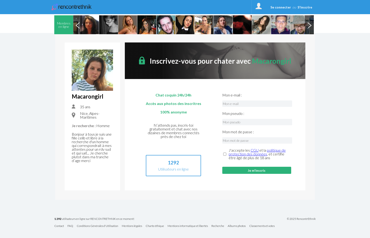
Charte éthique (155, 226)
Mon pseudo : (233, 113)
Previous (77, 24)
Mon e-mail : (232, 95)
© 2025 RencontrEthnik (301, 218)
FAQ (70, 226)
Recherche (217, 226)
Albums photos (237, 226)
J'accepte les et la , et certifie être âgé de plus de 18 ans (257, 154)
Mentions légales (132, 226)
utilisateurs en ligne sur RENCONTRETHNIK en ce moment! (94, 219)
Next (309, 24)
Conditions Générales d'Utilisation (97, 226)
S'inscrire (305, 7)
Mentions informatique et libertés (188, 226)
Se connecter (280, 7)
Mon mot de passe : (238, 132)
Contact (59, 226)
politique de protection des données (257, 152)
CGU (255, 150)
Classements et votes (262, 226)
